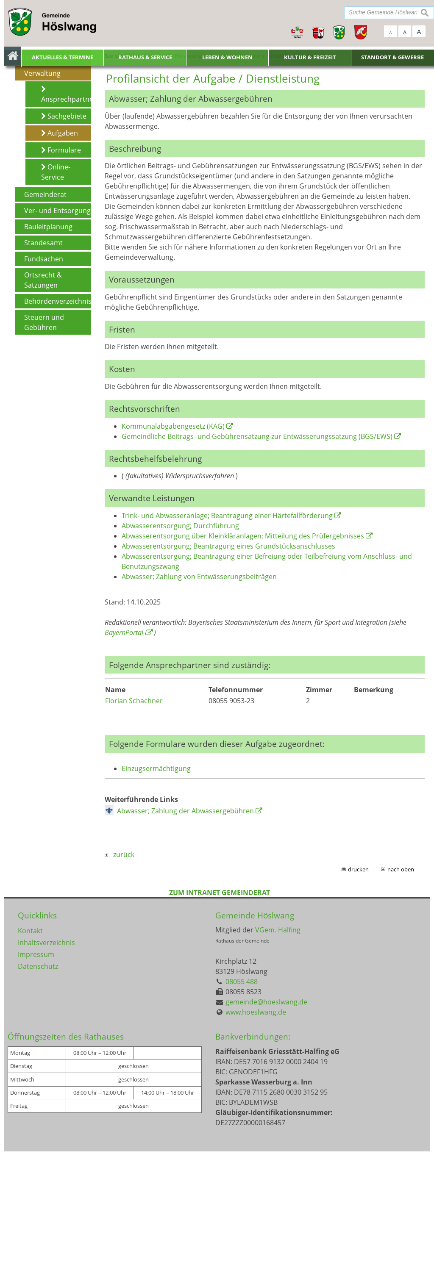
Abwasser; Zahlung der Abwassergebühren (185, 943)
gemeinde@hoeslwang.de (266, 1135)
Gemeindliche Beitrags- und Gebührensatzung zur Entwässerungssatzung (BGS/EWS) (257, 569)
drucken (358, 1002)
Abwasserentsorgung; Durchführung (180, 658)
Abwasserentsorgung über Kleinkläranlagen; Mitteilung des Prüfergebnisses (243, 669)
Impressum (36, 1087)
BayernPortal (124, 765)
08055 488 (241, 1114)
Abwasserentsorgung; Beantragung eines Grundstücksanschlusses (228, 679)
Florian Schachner (134, 833)
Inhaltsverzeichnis (46, 1075)
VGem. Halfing (277, 1063)
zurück (119, 987)
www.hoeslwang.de (255, 1145)
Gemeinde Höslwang (254, 1048)
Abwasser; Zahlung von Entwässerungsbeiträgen (199, 709)
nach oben (400, 1002)
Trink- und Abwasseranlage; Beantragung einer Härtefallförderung (227, 648)
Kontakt (30, 1063)
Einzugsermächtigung (156, 901)
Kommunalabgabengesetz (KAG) (173, 558)
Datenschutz (38, 1099)
